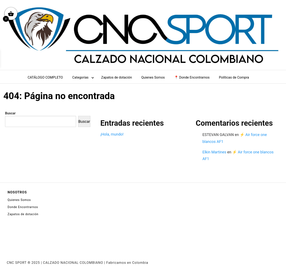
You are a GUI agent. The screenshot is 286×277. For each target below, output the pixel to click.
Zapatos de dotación (116, 77)
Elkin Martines (214, 152)
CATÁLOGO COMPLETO (45, 77)
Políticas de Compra (234, 77)
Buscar (10, 113)
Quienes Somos (153, 77)
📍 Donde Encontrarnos (192, 77)
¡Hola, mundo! (112, 134)
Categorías (80, 77)
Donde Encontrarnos (23, 207)
